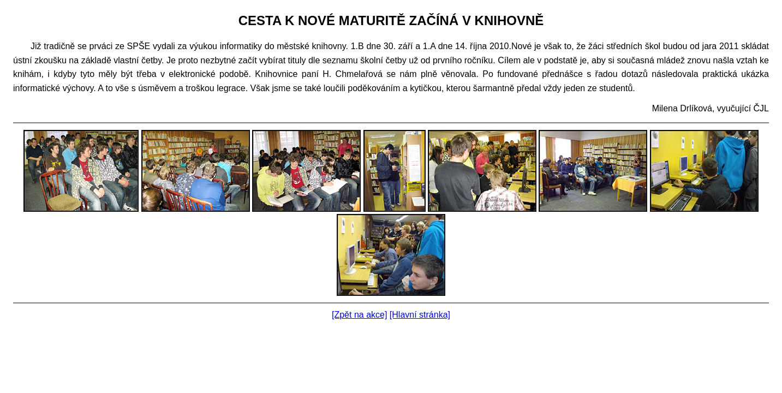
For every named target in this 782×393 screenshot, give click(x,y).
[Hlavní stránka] (420, 314)
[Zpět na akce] (359, 314)
